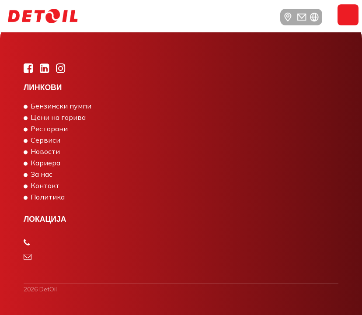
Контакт (45, 185)
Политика (48, 196)
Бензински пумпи (61, 106)
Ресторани (49, 128)
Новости (45, 151)
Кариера (45, 162)
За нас (41, 174)
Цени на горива (58, 117)
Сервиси (45, 140)
